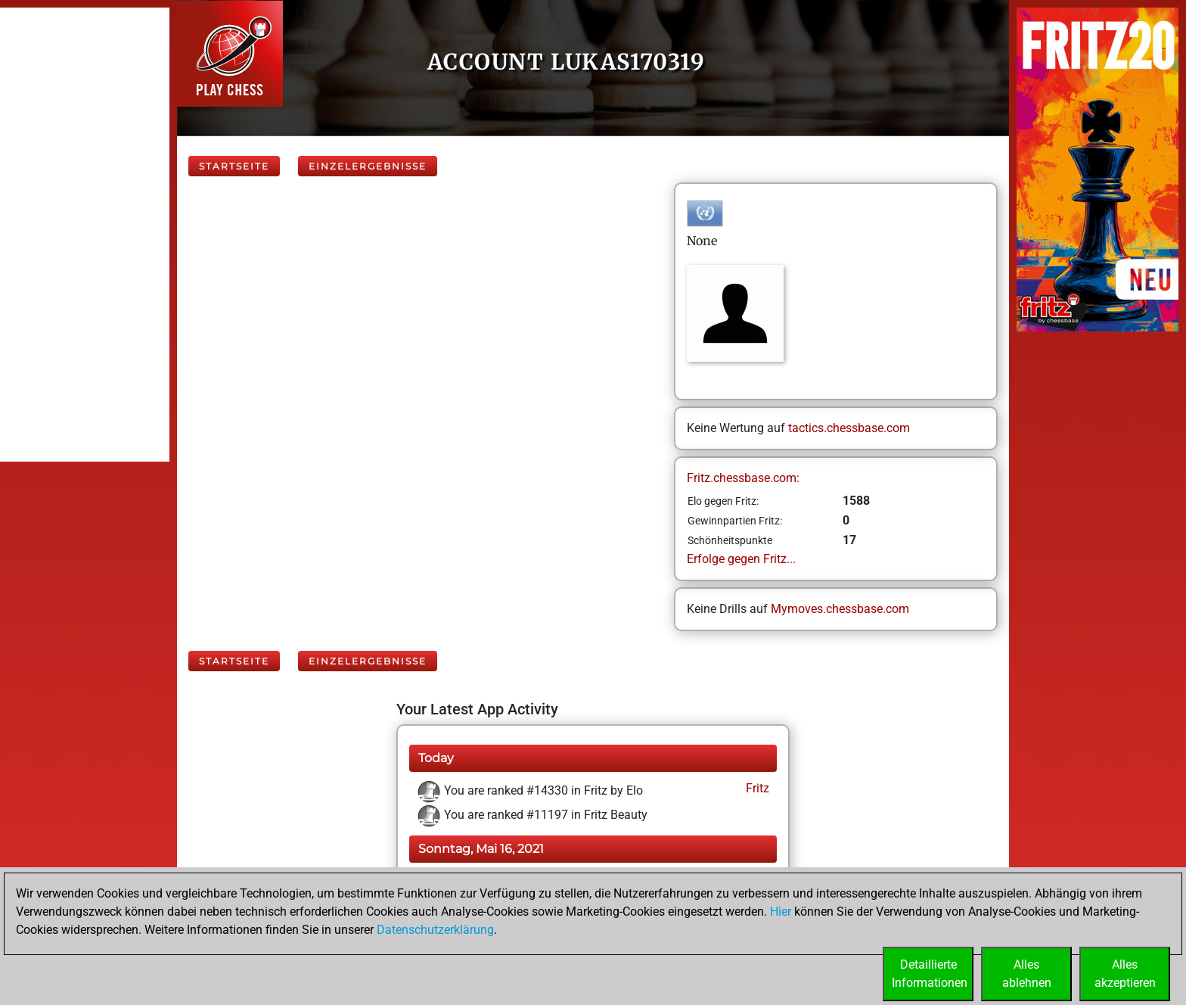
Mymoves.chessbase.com (840, 609)
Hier (780, 911)
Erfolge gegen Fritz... (741, 559)
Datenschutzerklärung (435, 930)
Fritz (756, 788)
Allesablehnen (1026, 973)
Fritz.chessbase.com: (743, 478)
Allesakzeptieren (1125, 973)
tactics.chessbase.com (849, 428)
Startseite (234, 166)
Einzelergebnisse (368, 166)
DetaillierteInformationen (929, 973)
